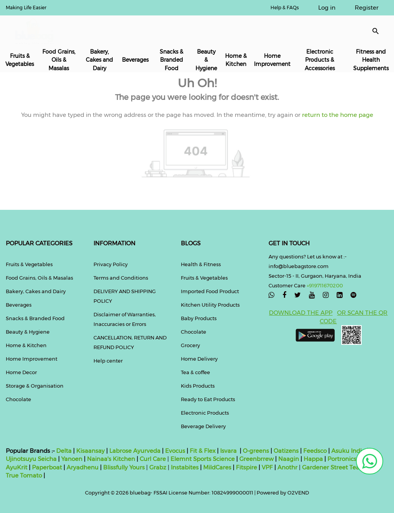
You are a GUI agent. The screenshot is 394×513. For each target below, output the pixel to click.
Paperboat (47, 467)
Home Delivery (199, 359)
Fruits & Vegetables (19, 60)
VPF (267, 467)
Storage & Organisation (34, 386)
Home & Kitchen (236, 60)
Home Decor (21, 372)
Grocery (190, 345)
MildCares (217, 467)
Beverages (135, 59)
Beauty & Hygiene (206, 60)
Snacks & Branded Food (171, 60)
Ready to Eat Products (208, 399)
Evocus (175, 450)
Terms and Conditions (120, 278)
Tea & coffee (195, 372)
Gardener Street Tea (331, 467)
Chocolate (18, 399)
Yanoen (71, 458)
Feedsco (314, 450)
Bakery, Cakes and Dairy (99, 60)
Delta (64, 450)
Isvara (228, 450)
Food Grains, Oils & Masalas (58, 60)
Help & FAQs (284, 7)
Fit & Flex (202, 450)
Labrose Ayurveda (134, 450)
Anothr (287, 467)
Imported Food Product (210, 291)
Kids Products (198, 386)
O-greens (255, 450)
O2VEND (298, 492)
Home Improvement (272, 60)
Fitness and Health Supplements (371, 60)
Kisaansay (90, 450)
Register (367, 7)
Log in (327, 7)
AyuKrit (16, 467)
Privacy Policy (110, 264)
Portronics (341, 458)
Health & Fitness (201, 264)
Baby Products (199, 318)
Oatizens (286, 450)
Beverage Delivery (203, 426)
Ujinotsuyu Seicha (31, 458)
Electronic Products (205, 413)
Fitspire (246, 467)
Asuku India (348, 450)
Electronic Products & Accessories (320, 60)
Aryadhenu (82, 467)
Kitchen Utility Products (210, 305)
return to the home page (337, 114)
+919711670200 (325, 285)
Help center (108, 361)
